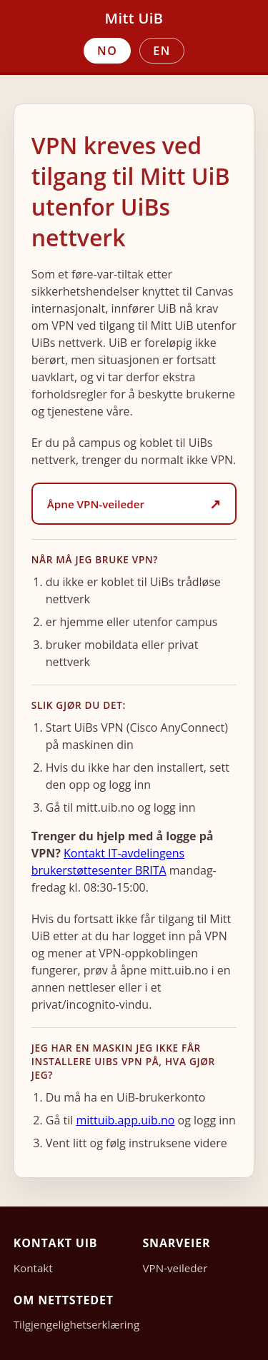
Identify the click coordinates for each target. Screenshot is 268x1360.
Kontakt (33, 1268)
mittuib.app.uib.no (125, 1120)
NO (107, 51)
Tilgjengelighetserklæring (76, 1324)
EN (162, 51)
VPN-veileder (175, 1268)
